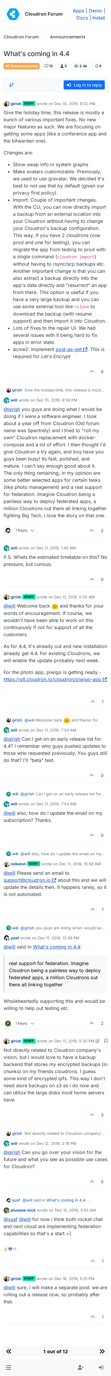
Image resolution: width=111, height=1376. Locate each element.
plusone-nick (23, 1210)
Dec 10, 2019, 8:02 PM (74, 103)
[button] (8, 1368)
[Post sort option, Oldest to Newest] (11, 85)
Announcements (21, 66)
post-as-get (71, 349)
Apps (78, 11)
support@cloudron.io (30, 880)
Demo (95, 11)
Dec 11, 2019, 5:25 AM (74, 597)
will (14, 400)
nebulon (18, 863)
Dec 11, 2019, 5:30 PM (74, 1041)
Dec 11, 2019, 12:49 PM (58, 938)
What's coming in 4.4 (56, 947)
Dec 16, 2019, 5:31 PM (74, 1278)
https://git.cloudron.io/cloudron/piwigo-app (55, 679)
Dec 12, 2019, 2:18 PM (56, 1143)
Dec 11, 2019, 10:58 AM (80, 863)
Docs (82, 18)
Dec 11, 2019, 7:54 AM (56, 730)
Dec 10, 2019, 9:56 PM (56, 400)
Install (98, 18)
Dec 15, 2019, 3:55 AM (75, 1210)
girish (16, 103)
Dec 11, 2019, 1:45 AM (56, 548)
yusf (15, 938)
